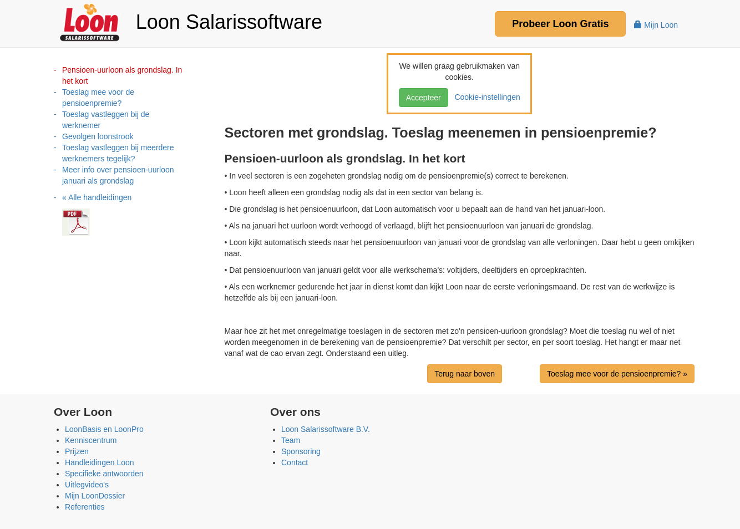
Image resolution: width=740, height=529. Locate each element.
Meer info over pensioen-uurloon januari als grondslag (118, 175)
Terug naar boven (464, 373)
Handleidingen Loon (99, 462)
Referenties (85, 506)
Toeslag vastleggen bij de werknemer (105, 120)
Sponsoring (301, 451)
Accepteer (423, 97)
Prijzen (77, 451)
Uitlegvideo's (87, 484)
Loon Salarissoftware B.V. (325, 429)
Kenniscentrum (90, 440)
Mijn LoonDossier (95, 495)
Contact (294, 462)
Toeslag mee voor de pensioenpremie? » (617, 373)
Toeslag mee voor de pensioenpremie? (98, 98)
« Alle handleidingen (96, 197)
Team (290, 440)
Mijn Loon (656, 25)
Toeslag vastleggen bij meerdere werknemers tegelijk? (118, 153)
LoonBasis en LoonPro (104, 429)
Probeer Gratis (560, 23)
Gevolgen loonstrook (97, 136)
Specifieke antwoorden (104, 473)
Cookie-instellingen (485, 97)
